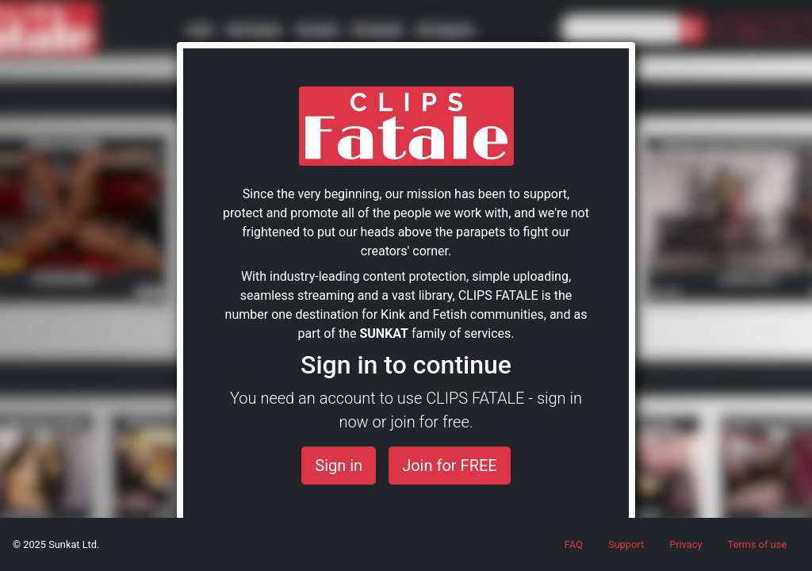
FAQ (574, 544)
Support (626, 544)
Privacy (685, 544)
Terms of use (757, 544)
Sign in (338, 465)
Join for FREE (449, 465)
